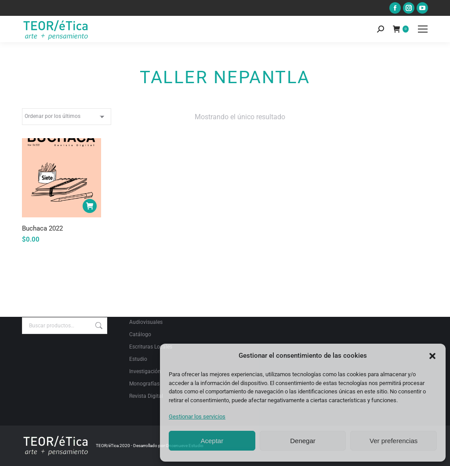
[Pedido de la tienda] (66, 116)
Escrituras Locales (150, 347)
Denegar (303, 440)
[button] (432, 356)
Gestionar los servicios (197, 416)
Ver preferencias (393, 440)
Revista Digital (146, 396)
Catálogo (140, 334)
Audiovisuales (146, 322)
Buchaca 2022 (42, 228)
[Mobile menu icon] (422, 29)
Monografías (144, 384)
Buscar (98, 325)
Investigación (145, 371)
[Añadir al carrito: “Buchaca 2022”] (90, 206)
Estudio (138, 359)
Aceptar (211, 440)
